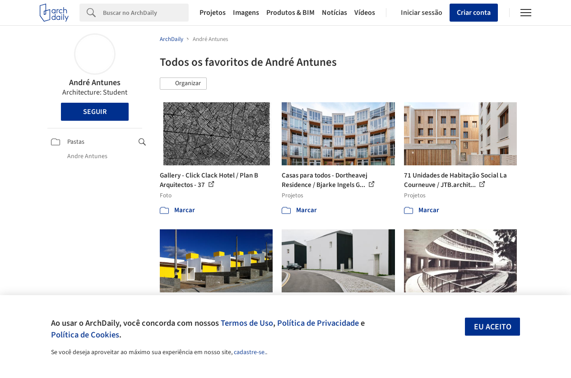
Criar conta (474, 13)
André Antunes (95, 82)
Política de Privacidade (318, 323)
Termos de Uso (247, 323)
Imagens (246, 12)
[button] (183, 83)
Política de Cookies (85, 335)
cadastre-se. (250, 352)
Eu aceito (492, 326)
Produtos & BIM (290, 12)
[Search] (146, 13)
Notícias (334, 12)
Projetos (213, 12)
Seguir (95, 112)
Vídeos (364, 12)
